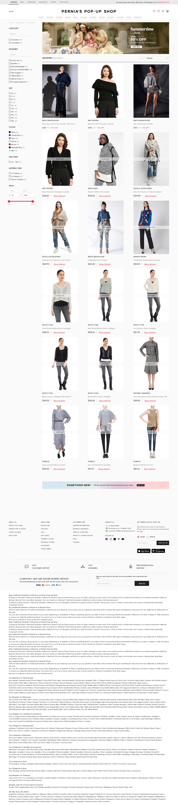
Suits (51, 738)
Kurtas (45, 738)
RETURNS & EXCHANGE (80, 529)
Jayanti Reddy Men (55, 709)
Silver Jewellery (106, 752)
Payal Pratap (39, 685)
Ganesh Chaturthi (76, 787)
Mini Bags (12, 757)
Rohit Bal (125, 685)
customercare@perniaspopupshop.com (121, 531)
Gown (75, 728)
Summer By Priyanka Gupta (155, 680)
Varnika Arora (55, 716)
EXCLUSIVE (44, 529)
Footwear (55, 742)
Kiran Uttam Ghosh (99, 683)
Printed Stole (92, 757)
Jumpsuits (35, 731)
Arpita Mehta (136, 690)
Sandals (64, 754)
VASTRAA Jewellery (108, 716)
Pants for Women (142, 728)
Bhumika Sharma (155, 688)
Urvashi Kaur (142, 692)
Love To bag (67, 716)
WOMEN (14, 2)
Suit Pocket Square (92, 738)
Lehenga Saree (79, 731)
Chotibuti (40, 778)
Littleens (134, 778)
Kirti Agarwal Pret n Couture (19, 780)
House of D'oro (27, 719)
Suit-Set (137, 738)
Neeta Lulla (114, 688)
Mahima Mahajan (114, 683)
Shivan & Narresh (45, 683)
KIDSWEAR (43, 2)
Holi (16, 787)
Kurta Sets (29, 728)
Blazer (90, 771)
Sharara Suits (58, 764)
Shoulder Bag (31, 757)
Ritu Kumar (117, 685)
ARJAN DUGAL (93, 704)
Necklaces (13, 749)
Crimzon (87, 721)
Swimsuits (44, 731)
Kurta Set (68, 764)
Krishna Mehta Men (97, 702)
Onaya (55, 683)
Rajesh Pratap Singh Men (88, 699)
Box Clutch (52, 757)
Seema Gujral (159, 685)
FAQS (75, 539)
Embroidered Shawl (78, 757)
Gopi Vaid (111, 690)
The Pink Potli (78, 716)
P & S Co (22, 778)
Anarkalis (20, 728)
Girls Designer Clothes (17, 764)
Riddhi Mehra (93, 685)
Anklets (130, 749)
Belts (70, 754)
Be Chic (126, 719)
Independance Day (26, 787)
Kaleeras (84, 749)
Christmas (98, 787)
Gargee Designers (120, 704)
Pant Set (37, 742)
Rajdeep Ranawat (63, 685)
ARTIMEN (63, 704)
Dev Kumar (85, 702)
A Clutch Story (94, 719)
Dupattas (52, 731)
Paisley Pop (48, 721)
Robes (110, 738)
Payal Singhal (40, 688)
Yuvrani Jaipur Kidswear (90, 778)
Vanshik (102, 699)
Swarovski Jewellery (34, 752)
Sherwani (38, 738)
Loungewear (93, 740)
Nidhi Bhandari (107, 719)
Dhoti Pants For (106, 764)
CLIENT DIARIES (46, 549)
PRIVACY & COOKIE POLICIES (83, 535)
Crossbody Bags (147, 754)
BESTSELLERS (45, 525)
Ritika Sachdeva (71, 721)
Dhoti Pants (130, 728)
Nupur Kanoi (142, 683)
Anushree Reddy (68, 680)
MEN (22, 2)
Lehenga (30, 764)
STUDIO (53, 2)
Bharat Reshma (65, 702)
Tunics (104, 728)
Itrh (68, 692)
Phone (152, 537)
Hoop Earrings (14, 754)
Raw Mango (13, 680)
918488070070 (163, 2)
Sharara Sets (84, 728)
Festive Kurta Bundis (153, 740)
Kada (52, 754)
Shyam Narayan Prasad (56, 690)
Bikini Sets (13, 731)
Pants (57, 738)
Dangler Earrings (136, 752)
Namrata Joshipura (140, 688)
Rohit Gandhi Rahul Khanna (69, 688)
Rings (41, 749)
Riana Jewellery (46, 719)
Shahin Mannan (130, 692)
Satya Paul (47, 680)
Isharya (24, 716)
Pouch (108, 754)
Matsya (158, 690)
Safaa (52, 692)
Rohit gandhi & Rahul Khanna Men (119, 699)
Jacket (83, 771)
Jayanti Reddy (78, 683)
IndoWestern (139, 740)
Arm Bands (122, 749)
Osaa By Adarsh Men (136, 680)
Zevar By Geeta (134, 716)
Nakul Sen (132, 683)
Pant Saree (102, 731)
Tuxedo (35, 740)
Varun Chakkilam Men (72, 709)
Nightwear (62, 731)
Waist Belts (116, 754)
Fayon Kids (13, 778)
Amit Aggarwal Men (141, 702)
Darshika (76, 702)
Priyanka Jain (83, 690)
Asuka (157, 699)
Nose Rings (65, 749)
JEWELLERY (31, 2)
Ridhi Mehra (23, 683)
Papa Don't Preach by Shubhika (21, 685)
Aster (119, 716)
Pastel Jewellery (63, 752)
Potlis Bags (84, 754)
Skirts (20, 731)
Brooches (68, 742)
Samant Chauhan (15, 690)
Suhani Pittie (58, 721)
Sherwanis (60, 728)
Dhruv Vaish (32, 699)
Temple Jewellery (76, 752)
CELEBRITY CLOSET (47, 539)
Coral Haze (135, 719)
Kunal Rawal (13, 702)
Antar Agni (57, 680)
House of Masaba (123, 690)
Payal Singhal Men (52, 707)
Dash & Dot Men (21, 699)
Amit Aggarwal (125, 688)
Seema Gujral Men (135, 707)
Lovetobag (73, 719)
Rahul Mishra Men (77, 707)
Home (11, 22)
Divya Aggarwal (40, 690)
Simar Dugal (13, 692)
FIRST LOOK (64, 2)
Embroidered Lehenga (43, 764)
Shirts (31, 738)
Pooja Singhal (36, 680)
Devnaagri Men (112, 702)
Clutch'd (88, 716)
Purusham (54, 702)
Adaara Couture (87, 692)
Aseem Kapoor (153, 692)
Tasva (11, 699)
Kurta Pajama (14, 740)
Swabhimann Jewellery (150, 716)
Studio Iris (98, 692)
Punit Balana (50, 685)
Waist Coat (71, 738)
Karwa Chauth (118, 787)
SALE (42, 532)
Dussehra (65, 787)
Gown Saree (91, 731)
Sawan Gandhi (148, 690)
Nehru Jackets (47, 771)
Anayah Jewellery (60, 719)
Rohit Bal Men (139, 699)
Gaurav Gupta (52, 688)
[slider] (9, 201)
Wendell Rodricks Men (17, 709)
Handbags (101, 754)
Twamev (23, 702)
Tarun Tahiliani (28, 688)
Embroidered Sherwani (71, 771)
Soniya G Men (148, 707)
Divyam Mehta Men (70, 699)
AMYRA (157, 719)
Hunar (124, 716)
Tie (62, 742)
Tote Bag (21, 757)
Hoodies (103, 738)
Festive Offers (124, 731)
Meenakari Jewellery (16, 752)
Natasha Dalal (24, 680)
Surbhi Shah (28, 690)
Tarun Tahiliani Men (157, 702)
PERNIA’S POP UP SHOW (17, 529)
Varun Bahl (104, 688)
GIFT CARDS (45, 535)
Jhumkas (147, 752)
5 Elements (118, 719)
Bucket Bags (159, 754)
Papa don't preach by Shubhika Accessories (25, 721)
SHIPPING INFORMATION (81, 525)
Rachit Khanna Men (51, 704)
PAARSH (41, 707)
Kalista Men (132, 704)
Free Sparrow (106, 778)
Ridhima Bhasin (105, 685)
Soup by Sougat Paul (98, 690)
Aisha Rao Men (80, 704)
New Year (129, 787)
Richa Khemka (60, 692)
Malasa (22, 692)
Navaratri (56, 787)
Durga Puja (89, 787)
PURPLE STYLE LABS (16, 525)
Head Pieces (101, 749)
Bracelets (34, 749)
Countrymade (44, 699)
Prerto (80, 721)
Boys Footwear (120, 771)
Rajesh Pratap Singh (79, 685)
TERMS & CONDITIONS (80, 532)
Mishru (125, 683)
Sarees (37, 728)
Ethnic (123, 740)
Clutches (92, 754)
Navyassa (76, 778)
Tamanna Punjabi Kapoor (113, 692)
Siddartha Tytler (15, 688)
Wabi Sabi (149, 699)
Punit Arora (64, 707)
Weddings (107, 787)
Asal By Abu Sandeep (84, 680)
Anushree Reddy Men (35, 704)
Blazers (130, 738)
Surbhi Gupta (31, 692)
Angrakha (43, 740)
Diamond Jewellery (92, 752)
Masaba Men (32, 707)
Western (130, 740)
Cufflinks (116, 740)
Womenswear (20, 22)
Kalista (88, 683)
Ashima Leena (86, 688)
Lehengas (12, 728)
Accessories (82, 740)
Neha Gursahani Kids (121, 778)
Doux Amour (83, 719)
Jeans (159, 738)
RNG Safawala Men (92, 707)
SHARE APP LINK (163, 543)
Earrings (21, 749)
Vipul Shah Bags (147, 719)
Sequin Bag (42, 757)
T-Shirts (123, 738)
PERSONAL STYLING (48, 542)
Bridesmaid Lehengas (116, 728)
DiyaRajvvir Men (106, 704)
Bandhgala (52, 740)
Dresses (68, 728)
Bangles (48, 749)
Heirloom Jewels (141, 749)
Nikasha (96, 688)
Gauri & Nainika (66, 683)
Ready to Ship (112, 731)
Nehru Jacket (23, 738)
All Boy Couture (155, 778)
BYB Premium (37, 780)
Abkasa (71, 704)
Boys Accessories (134, 771)
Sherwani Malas (105, 740)
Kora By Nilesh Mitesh (90, 709)
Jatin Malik (22, 704)
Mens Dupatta (63, 740)
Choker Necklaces (27, 754)
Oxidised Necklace (43, 754)
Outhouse (95, 716)
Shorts (116, 738)
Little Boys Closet (64, 778)
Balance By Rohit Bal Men (36, 709)
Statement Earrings (121, 752)
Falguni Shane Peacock (108, 680)
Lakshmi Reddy (50, 778)
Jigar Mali (75, 692)
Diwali (11, 787)
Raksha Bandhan (45, 787)
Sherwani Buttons (148, 738)
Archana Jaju (43, 692)
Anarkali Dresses (85, 764)
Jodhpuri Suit (26, 740)
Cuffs (28, 749)
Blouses (70, 731)
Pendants (152, 749)
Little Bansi (31, 778)
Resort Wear (155, 728)
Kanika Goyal (72, 690)
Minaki (36, 719)
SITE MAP (76, 542)
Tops (92, 728)
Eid (36, 787)
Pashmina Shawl (63, 757)
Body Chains (112, 749)
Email (141, 537)
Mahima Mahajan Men (17, 707)
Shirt (95, 771)
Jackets (27, 731)
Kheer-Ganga (32, 702)
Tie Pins (80, 738)
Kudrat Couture (158, 704)
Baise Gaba (13, 683)
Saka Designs (143, 778)
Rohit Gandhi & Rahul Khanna (141, 685)
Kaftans (98, 728)
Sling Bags (135, 754)
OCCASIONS (45, 545)
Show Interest (59, 196)
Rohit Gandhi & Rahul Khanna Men (114, 707)
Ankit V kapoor (56, 699)
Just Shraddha (14, 719)
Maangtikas (75, 749)
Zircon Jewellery (49, 752)
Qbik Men (12, 704)
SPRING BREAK (160, 707)
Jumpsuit (73, 740)
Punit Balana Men (125, 702)
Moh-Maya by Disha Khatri (38, 716)
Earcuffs (92, 749)
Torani (165, 690)
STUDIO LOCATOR (15, 532)
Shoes (58, 754)
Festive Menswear (25, 742)
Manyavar (33, 683)
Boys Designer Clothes (17, 771)
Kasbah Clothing (144, 704)
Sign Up (142, 583)
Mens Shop (13, 742)
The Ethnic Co (44, 702)
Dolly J (95, 680)
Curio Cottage (14, 716)
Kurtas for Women (48, 728)
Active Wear (45, 742)
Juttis (76, 754)
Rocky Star (122, 680)
